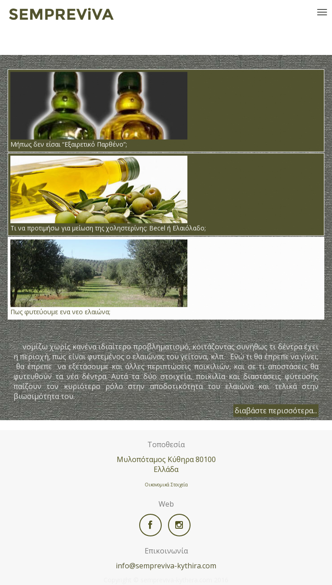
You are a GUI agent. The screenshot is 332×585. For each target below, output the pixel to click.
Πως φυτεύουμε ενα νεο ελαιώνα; (98, 277)
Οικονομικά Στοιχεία (166, 484)
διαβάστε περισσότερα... (276, 410)
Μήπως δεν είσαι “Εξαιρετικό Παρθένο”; (98, 110)
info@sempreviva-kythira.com (166, 566)
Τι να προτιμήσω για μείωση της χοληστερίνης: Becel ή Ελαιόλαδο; (108, 193)
